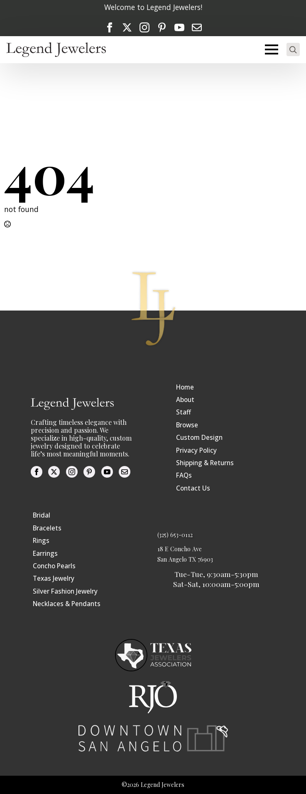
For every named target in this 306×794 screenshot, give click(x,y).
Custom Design (199, 437)
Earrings (45, 553)
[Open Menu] (271, 49)
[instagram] (144, 27)
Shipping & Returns (205, 463)
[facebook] (109, 27)
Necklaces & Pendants (66, 603)
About (185, 399)
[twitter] (127, 27)
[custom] (162, 27)
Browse (187, 425)
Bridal (41, 515)
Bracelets (47, 528)
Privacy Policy (196, 450)
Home (185, 387)
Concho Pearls (54, 566)
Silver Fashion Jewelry (65, 591)
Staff (183, 412)
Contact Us (193, 488)
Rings (41, 540)
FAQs (184, 475)
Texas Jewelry (53, 578)
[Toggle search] (293, 49)
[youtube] (179, 27)
